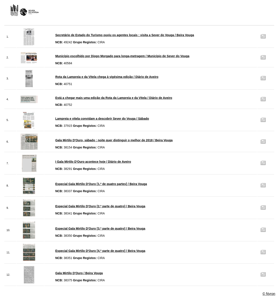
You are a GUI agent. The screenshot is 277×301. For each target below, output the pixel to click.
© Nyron (269, 294)
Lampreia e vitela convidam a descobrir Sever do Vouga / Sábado (102, 118)
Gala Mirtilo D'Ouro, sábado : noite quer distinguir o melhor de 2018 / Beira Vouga (113, 140)
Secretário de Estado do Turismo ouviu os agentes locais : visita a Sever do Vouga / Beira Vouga (124, 35)
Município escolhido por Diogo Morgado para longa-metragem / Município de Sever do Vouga (122, 56)
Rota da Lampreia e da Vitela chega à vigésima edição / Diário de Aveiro (106, 77)
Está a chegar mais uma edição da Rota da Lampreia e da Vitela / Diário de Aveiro (113, 98)
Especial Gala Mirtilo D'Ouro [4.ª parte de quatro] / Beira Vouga (100, 251)
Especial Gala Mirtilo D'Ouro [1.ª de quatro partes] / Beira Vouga (101, 184)
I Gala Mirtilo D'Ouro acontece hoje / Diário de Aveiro (93, 161)
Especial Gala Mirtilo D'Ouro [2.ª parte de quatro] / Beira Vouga (100, 206)
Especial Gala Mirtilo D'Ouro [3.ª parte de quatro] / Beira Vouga (100, 228)
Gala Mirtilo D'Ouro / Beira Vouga (79, 273)
